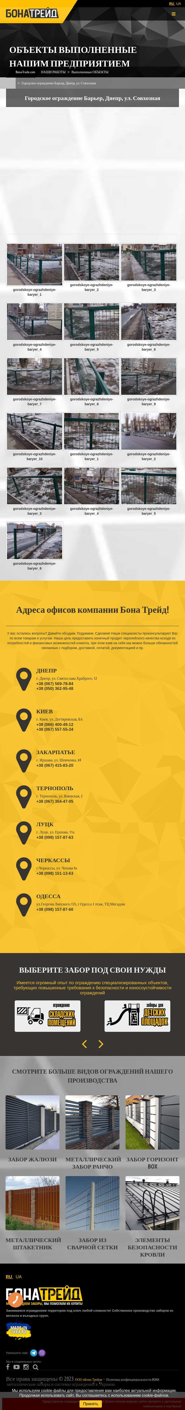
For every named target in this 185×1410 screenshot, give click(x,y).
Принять (90, 1404)
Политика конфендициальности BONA (132, 1379)
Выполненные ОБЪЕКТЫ (90, 72)
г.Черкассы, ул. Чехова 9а (56, 868)
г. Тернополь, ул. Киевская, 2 (59, 796)
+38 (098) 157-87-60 (54, 909)
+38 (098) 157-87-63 (54, 837)
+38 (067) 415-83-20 (54, 765)
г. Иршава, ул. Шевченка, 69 (58, 760)
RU (172, 4)
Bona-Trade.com (25, 72)
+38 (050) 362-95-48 (54, 688)
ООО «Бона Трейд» (88, 1379)
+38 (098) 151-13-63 (54, 873)
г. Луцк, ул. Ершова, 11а (55, 832)
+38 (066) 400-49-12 (54, 724)
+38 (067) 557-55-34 (54, 729)
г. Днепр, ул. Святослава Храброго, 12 (66, 678)
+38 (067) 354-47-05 (54, 801)
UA (178, 4)
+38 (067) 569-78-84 (54, 683)
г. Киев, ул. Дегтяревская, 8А (59, 719)
